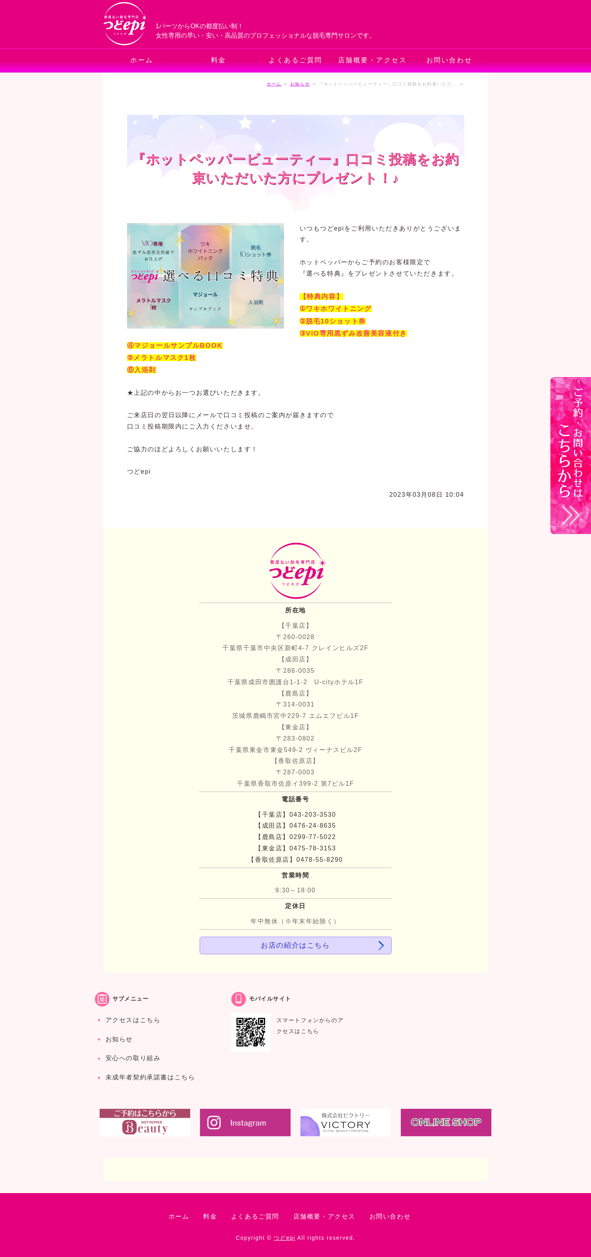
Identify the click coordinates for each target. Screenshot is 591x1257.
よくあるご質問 (295, 60)
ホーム (141, 60)
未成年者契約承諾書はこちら (150, 1077)
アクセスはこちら (133, 1020)
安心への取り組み (133, 1058)
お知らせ (300, 84)
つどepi (284, 1238)
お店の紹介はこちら (295, 945)
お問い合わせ (449, 60)
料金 (218, 60)
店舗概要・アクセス (372, 60)
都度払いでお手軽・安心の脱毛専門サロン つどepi (126, 24)
